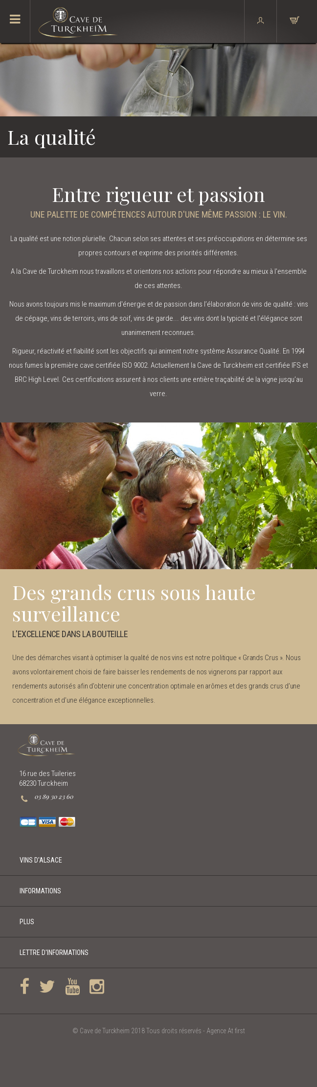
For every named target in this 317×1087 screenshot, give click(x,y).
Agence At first (225, 1031)
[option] (158, 495)
